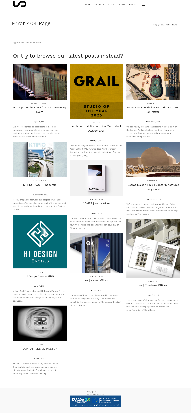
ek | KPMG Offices (96, 279)
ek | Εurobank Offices (152, 284)
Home (87, 4)
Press (122, 4)
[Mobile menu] (143, 5)
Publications (152, 102)
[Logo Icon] (19, 4)
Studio (111, 4)
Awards (34, 102)
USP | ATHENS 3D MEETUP (39, 348)
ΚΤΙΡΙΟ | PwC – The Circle (39, 184)
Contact (133, 4)
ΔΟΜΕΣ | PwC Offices (96, 202)
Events (45, 102)
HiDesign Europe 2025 (39, 275)
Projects (99, 4)
